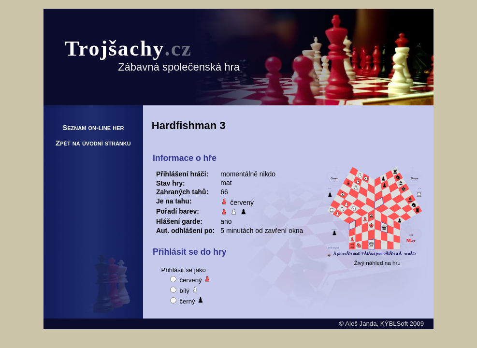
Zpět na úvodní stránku (93, 143)
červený (191, 279)
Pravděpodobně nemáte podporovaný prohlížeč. (374, 212)
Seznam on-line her (93, 127)
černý (187, 300)
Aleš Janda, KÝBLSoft (376, 323)
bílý (184, 289)
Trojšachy (128, 48)
